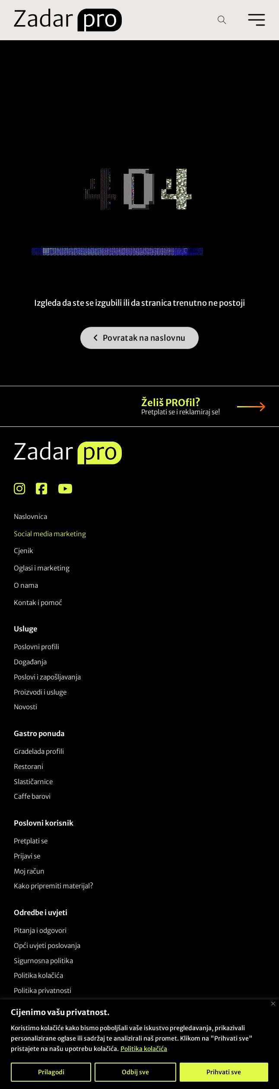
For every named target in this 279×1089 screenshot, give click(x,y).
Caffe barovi (32, 796)
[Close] (273, 1004)
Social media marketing (50, 534)
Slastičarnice (33, 782)
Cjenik (23, 551)
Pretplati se (31, 841)
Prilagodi (51, 1072)
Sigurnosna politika (43, 961)
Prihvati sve (223, 1072)
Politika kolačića (143, 1049)
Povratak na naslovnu (139, 347)
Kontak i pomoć (38, 603)
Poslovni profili (36, 647)
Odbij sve (135, 1072)
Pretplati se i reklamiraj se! (180, 412)
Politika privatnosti (42, 991)
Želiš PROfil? (170, 403)
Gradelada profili (39, 751)
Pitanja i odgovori (40, 930)
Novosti (25, 707)
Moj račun (29, 871)
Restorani (28, 766)
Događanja (30, 662)
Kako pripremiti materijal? (53, 886)
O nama (26, 585)
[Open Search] (222, 20)
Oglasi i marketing (42, 568)
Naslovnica (30, 516)
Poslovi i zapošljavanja (47, 677)
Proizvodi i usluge (40, 692)
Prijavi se (27, 856)
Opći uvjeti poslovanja (47, 946)
